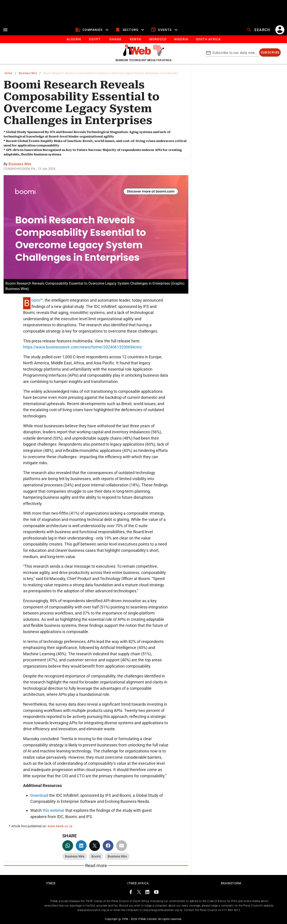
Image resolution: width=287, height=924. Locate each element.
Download (39, 795)
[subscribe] (270, 52)
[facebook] (108, 845)
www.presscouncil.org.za (93, 910)
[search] (258, 29)
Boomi (35, 300)
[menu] (5, 29)
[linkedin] (81, 845)
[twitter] (94, 845)
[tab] (74, 39)
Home (8, 73)
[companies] (92, 29)
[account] (279, 29)
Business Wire (28, 73)
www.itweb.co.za (60, 826)
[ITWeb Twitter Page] (139, 892)
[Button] (208, 39)
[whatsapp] (67, 845)
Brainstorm (231, 883)
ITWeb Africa (138, 883)
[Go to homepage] (143, 55)
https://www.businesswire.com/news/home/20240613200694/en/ (82, 347)
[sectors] (130, 29)
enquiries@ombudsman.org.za (163, 910)
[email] (121, 845)
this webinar (53, 810)
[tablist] (143, 39)
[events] (164, 29)
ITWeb (50, 883)
